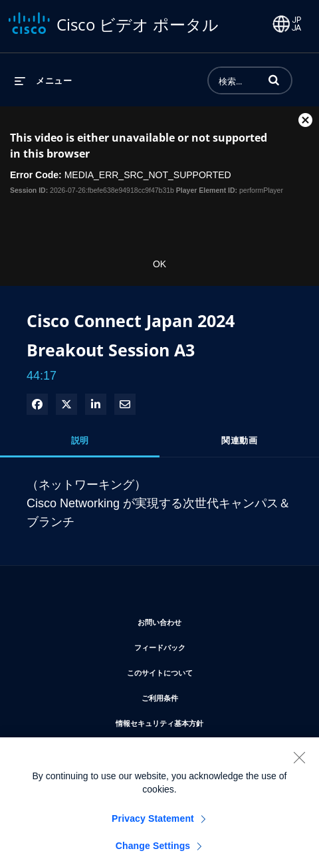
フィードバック (199, 645)
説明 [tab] (80, 440)
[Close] (299, 767)
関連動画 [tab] (239, 440)
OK (159, 264)
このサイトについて (199, 671)
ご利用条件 (200, 696)
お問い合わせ (199, 620)
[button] (274, 80)
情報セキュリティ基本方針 (199, 721)
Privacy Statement (153, 828)
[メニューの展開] (43, 80)
